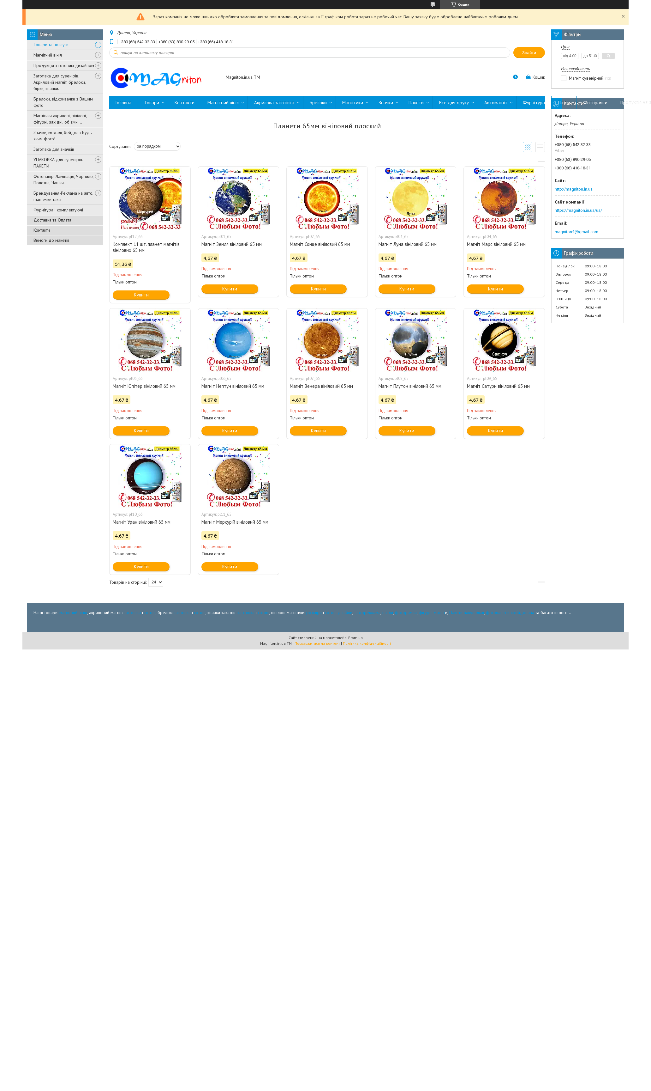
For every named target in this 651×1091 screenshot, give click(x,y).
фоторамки (406, 612)
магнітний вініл (73, 612)
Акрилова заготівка (274, 102)
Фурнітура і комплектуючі (58, 210)
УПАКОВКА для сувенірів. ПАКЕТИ (58, 163)
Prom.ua (355, 637)
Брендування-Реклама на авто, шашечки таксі (63, 196)
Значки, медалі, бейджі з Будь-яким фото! (63, 136)
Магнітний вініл (47, 55)
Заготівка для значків (53, 149)
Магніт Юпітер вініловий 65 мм (144, 386)
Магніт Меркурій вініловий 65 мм (234, 522)
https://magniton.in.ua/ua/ (578, 210)
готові (150, 612)
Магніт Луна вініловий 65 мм (408, 244)
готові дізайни (338, 612)
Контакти (41, 230)
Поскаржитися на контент (317, 643)
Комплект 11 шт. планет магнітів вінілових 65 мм (146, 247)
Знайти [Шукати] (529, 52)
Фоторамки (595, 102)
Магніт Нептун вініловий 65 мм (232, 386)
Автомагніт (495, 102)
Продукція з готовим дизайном (63, 65)
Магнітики (352, 102)
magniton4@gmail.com (576, 232)
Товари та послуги (51, 44)
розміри (314, 612)
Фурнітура (534, 102)
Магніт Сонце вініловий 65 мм (320, 244)
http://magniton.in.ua (574, 189)
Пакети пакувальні (466, 612)
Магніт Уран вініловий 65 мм (141, 522)
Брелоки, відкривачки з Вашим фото (63, 102)
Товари (151, 102)
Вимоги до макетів (51, 240)
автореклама (367, 612)
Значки (386, 102)
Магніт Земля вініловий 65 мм (231, 244)
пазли (387, 612)
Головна (123, 102)
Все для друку (454, 102)
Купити (141, 295)
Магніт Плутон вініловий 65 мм (410, 386)
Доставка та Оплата (52, 220)
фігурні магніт (432, 612)
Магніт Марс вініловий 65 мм (496, 244)
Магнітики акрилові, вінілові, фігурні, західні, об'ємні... (60, 119)
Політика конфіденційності (367, 643)
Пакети (416, 102)
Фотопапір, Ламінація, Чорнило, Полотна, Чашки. (63, 180)
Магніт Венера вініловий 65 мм (321, 386)
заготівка (132, 612)
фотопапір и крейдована (510, 612)
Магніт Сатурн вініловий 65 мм (498, 386)
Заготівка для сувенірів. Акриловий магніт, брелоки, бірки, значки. (59, 82)
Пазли (564, 102)
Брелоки (318, 102)
